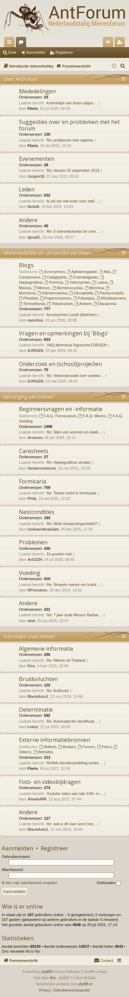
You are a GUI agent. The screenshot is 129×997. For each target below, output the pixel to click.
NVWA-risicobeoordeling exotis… (74, 763)
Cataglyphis (55, 277)
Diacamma (105, 304)
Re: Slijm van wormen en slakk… (74, 432)
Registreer (64, 52)
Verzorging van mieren (28, 396)
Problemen (33, 542)
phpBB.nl (85, 984)
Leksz (33, 727)
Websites (43, 752)
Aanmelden (36, 52)
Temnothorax (32, 304)
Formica (54, 282)
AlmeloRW (37, 799)
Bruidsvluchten (38, 679)
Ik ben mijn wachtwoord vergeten (29, 883)
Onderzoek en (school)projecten (60, 364)
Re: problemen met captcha (69, 140)
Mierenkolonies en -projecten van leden (47, 253)
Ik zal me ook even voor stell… (72, 201)
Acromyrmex (52, 272)
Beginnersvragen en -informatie (61, 409)
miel (31, 621)
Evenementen (36, 158)
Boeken (66, 747)
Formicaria (32, 481)
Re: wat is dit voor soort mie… (71, 824)
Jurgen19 (36, 176)
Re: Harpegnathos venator (68, 462)
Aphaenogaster (82, 272)
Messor (41, 288)
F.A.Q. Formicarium (57, 416)
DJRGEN (35, 350)
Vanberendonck (42, 468)
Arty (53, 978)
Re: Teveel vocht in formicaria (71, 493)
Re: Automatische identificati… (72, 721)
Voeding (29, 573)
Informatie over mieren (29, 636)
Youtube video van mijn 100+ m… (74, 793)
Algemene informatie (46, 648)
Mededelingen (37, 91)
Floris (33, 108)
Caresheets (33, 451)
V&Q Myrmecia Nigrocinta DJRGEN (76, 345)
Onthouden (109, 883)
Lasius (100, 282)
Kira (31, 666)
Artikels (47, 747)
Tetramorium (60, 304)
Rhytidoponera (111, 298)
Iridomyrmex (77, 282)
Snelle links (10, 43)
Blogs (26, 265)
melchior (35, 320)
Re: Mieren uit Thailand (66, 660)
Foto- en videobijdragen (49, 782)
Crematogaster (83, 277)
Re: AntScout (57, 691)
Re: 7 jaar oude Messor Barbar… (74, 615)
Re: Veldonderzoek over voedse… (75, 376)
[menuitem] (123, 66)
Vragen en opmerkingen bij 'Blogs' (64, 333)
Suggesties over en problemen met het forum (69, 125)
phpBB (47, 972)
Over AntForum (20, 79)
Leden (27, 189)
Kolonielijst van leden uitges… (71, 103)
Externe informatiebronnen (54, 740)
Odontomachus (52, 293)
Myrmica (94, 288)
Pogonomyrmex (55, 298)
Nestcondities (36, 512)
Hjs (37, 951)
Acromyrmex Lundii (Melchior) (71, 315)
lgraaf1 (34, 237)
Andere (28, 220)
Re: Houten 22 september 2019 (72, 170)
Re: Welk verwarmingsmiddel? (71, 524)
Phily (32, 498)
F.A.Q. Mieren (92, 416)
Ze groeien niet (59, 554)
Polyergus (84, 298)
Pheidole (28, 298)
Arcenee (35, 437)
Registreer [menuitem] (121, 43)
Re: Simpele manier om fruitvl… (73, 585)
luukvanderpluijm (43, 529)
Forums (22, 43)
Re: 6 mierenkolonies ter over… (73, 231)
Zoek (12, 52)
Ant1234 (35, 559)
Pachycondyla (109, 293)
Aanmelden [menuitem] (109, 43)
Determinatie (36, 709)
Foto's (104, 747)
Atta (104, 272)
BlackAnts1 (38, 696)
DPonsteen (37, 590)
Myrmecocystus (67, 288)
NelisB (33, 206)
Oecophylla (81, 293)
